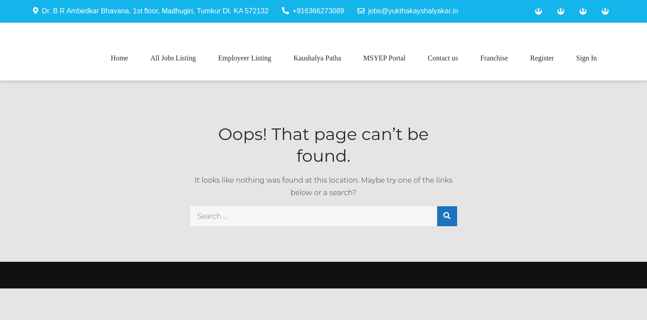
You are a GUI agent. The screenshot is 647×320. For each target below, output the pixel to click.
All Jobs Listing (173, 58)
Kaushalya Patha (317, 58)
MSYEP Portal (384, 58)
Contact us (443, 58)
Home (119, 58)
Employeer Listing (244, 58)
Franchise (494, 58)
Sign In (586, 58)
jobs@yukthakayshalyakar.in (408, 11)
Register (542, 58)
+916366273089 (313, 11)
